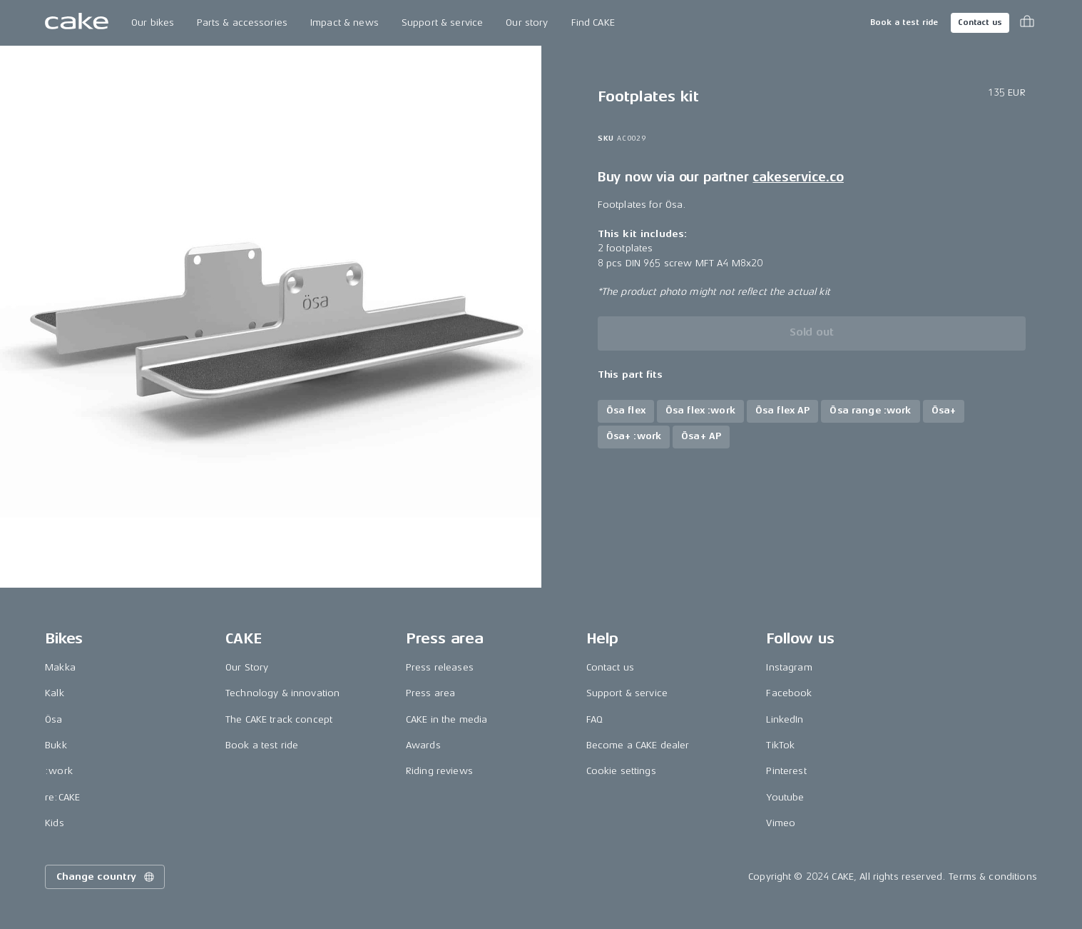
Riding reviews (439, 770)
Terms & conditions (993, 876)
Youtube (785, 797)
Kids (54, 823)
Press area (430, 693)
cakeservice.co (797, 177)
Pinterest (786, 770)
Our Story (246, 667)
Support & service (442, 22)
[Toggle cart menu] (1027, 23)
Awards (423, 745)
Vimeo (780, 823)
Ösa (53, 719)
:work (59, 770)
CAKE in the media (446, 719)
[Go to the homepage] (76, 23)
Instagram (789, 667)
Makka (60, 667)
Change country (106, 877)
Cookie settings (621, 770)
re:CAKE (62, 797)
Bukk (56, 745)
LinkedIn (784, 719)
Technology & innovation (282, 693)
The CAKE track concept (278, 719)
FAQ (594, 719)
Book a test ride (904, 22)
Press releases (440, 667)
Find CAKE (593, 22)
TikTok (780, 745)
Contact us (980, 22)
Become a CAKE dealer (638, 745)
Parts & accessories (242, 22)
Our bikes (152, 22)
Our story (527, 22)
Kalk (54, 693)
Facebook (789, 693)
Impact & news (344, 22)
